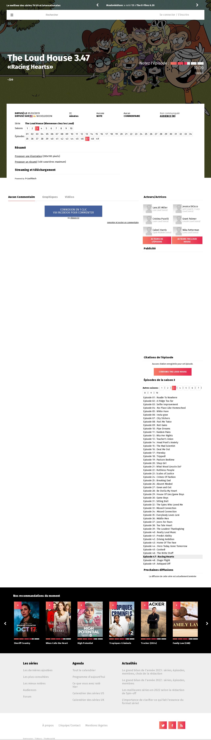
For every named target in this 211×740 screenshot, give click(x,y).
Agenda (78, 663)
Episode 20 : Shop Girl (154, 463)
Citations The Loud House (173, 372)
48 (92, 138)
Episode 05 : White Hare (156, 411)
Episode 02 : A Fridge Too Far (158, 401)
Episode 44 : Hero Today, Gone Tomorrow (165, 546)
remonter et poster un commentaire (123, 222)
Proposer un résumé (26, 161)
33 (185, 134)
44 (72, 138)
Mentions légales (96, 725)
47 (87, 138)
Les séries (30, 663)
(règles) (199, 73)
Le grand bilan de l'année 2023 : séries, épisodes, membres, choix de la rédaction (153, 672)
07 (57, 134)
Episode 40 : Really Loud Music (159, 532)
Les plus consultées (36, 676)
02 (32, 134)
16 (101, 134)
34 (190, 134)
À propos (48, 725)
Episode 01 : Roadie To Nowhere (160, 397)
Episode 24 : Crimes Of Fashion (159, 477)
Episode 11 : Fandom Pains (157, 432)
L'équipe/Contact (69, 725)
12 (82, 134)
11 (77, 134)
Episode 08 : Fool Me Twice (157, 421)
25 (146, 134)
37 (37, 138)
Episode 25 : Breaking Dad (157, 480)
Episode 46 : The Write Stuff (158, 553)
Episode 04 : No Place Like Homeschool (164, 408)
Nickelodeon (44, 116)
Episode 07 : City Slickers (156, 418)
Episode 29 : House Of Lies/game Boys (163, 494)
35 (27, 138)
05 (47, 134)
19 (116, 134)
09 (67, 134)
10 (71, 128)
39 (47, 138)
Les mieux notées (34, 683)
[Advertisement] (166, 165)
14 (91, 134)
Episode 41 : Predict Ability (157, 535)
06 (52, 134)
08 (62, 134)
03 (37, 134)
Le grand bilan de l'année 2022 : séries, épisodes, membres (153, 681)
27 (156, 134)
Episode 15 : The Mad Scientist (159, 446)
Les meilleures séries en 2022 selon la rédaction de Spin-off (153, 691)
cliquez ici (74, 218)
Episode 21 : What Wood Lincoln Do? (162, 466)
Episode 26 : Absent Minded (157, 484)
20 (121, 134)
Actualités (129, 663)
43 (67, 138)
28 (161, 134)
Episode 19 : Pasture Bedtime (158, 459)
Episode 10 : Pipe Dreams (156, 428)
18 (111, 134)
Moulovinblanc (114, 5)
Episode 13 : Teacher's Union (158, 439)
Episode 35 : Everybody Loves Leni (161, 515)
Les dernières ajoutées (37, 670)
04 (42, 134)
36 (32, 138)
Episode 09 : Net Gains (155, 425)
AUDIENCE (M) (167, 116)
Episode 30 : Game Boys (155, 497)
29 (166, 134)
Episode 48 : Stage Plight (156, 560)
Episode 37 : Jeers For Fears (157, 522)
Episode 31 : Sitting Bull (155, 501)
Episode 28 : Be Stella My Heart (160, 490)
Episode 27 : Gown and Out (157, 487)
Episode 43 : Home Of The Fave (159, 542)
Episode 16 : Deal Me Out (156, 449)
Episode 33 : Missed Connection (159, 508)
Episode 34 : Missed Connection (160, 511)
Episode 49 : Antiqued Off (156, 563)
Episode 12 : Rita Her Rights (158, 435)
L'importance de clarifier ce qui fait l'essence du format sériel (152, 701)
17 (106, 134)
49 (97, 138)
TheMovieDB (49, 739)
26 (151, 134)
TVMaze (38, 739)
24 (141, 134)
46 (82, 138)
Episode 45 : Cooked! (154, 549)
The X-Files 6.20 (145, 5)
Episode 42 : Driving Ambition (158, 539)
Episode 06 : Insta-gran (155, 414)
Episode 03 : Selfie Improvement (160, 404)
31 (176, 134)
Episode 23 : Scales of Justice (158, 473)
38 (42, 138)
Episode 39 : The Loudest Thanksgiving (163, 529)
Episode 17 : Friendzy (154, 452)
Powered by (25, 179)
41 (57, 138)
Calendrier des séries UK (88, 699)
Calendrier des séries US (88, 693)
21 (126, 134)
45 (77, 138)
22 (131, 134)
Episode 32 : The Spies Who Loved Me (163, 504)
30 (171, 134)
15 (96, 134)
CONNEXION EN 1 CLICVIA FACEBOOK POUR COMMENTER (73, 211)
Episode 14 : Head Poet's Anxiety (160, 442)
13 (87, 134)
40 (52, 138)
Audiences (29, 690)
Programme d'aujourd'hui (89, 676)
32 (181, 134)
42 (62, 138)
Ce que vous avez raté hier (86, 685)
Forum (27, 696)
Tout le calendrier (84, 670)
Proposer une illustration (28, 156)
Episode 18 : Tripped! (154, 456)
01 (27, 134)
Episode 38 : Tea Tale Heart (157, 525)
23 (136, 134)
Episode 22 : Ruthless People (158, 470)
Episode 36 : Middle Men (156, 518)
